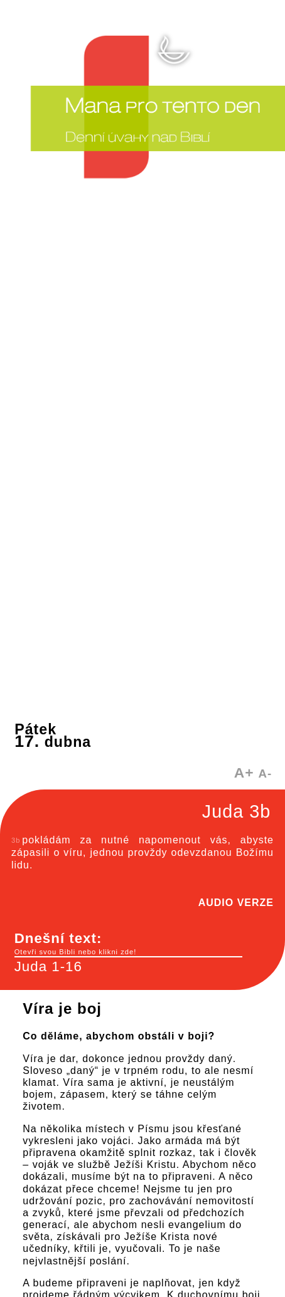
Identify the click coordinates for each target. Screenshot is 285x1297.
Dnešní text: (128, 943)
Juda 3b (236, 811)
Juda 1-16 (48, 966)
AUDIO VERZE (236, 902)
